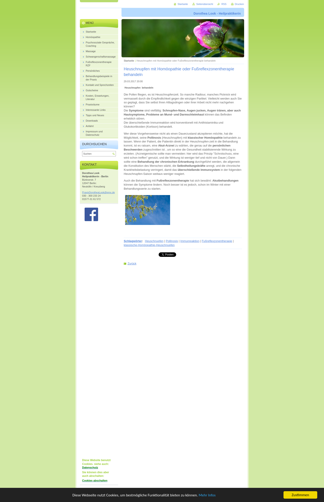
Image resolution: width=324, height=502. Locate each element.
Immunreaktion (189, 241)
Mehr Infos (207, 495)
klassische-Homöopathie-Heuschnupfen (149, 245)
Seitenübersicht (204, 4)
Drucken (239, 4)
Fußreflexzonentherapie (217, 241)
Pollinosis (172, 241)
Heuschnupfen (154, 241)
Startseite (129, 60)
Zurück (132, 263)
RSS (223, 4)
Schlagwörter (133, 241)
